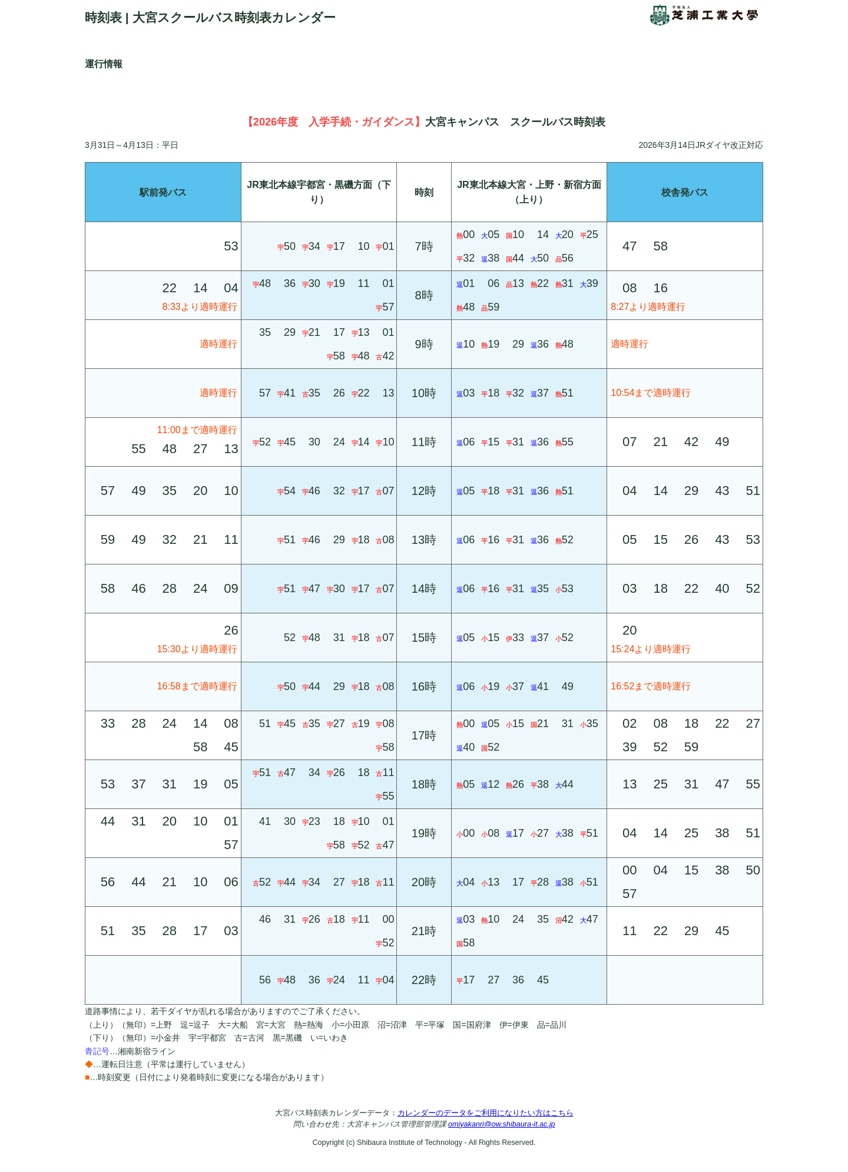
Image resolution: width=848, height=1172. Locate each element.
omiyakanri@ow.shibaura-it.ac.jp (501, 1124)
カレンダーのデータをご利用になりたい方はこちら (486, 1113)
